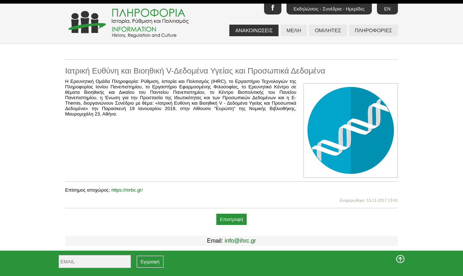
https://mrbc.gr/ (127, 190)
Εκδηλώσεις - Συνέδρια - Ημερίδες (329, 9)
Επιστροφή (231, 219)
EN (387, 9)
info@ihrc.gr (240, 241)
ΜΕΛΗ (293, 30)
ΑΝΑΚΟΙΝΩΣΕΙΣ (254, 30)
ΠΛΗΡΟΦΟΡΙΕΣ (373, 30)
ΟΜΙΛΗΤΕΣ (328, 30)
